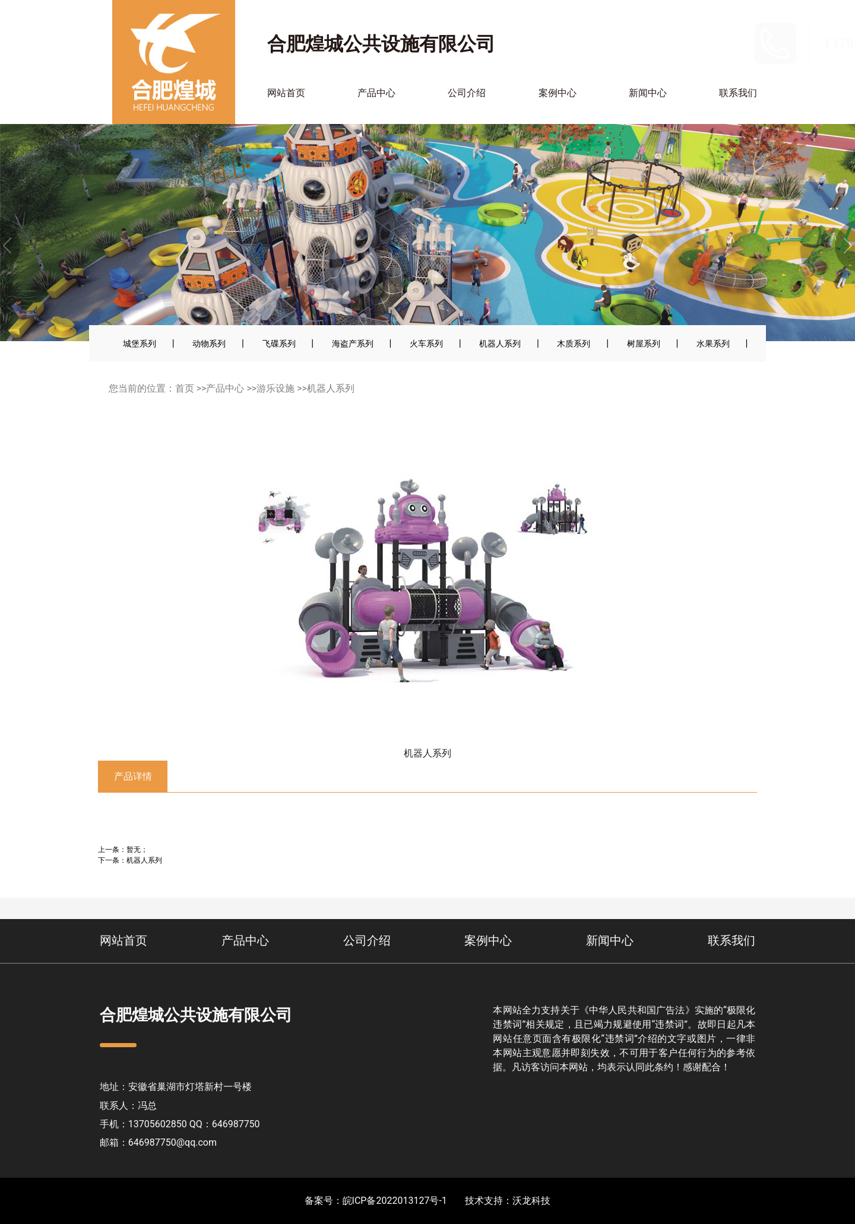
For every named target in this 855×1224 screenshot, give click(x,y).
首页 (184, 388)
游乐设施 (275, 388)
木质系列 (573, 343)
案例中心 (558, 92)
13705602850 (718, 43)
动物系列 (209, 343)
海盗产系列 (352, 343)
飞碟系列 (279, 343)
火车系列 (426, 343)
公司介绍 (467, 92)
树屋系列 (643, 343)
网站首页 (286, 92)
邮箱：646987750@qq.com (158, 1142)
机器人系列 (500, 343)
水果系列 (713, 343)
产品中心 (376, 92)
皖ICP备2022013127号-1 (395, 1200)
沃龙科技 (531, 1200)
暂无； (137, 849)
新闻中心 (648, 92)
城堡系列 (139, 343)
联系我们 (738, 92)
